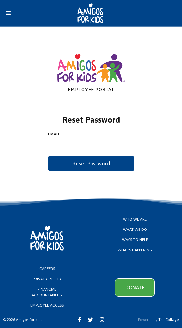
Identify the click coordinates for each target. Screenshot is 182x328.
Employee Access (47, 305)
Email (54, 134)
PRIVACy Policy (47, 279)
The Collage (168, 320)
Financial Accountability (47, 292)
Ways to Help (135, 239)
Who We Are (135, 219)
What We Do (135, 229)
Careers (47, 268)
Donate (135, 287)
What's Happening (135, 250)
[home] (80, 13)
